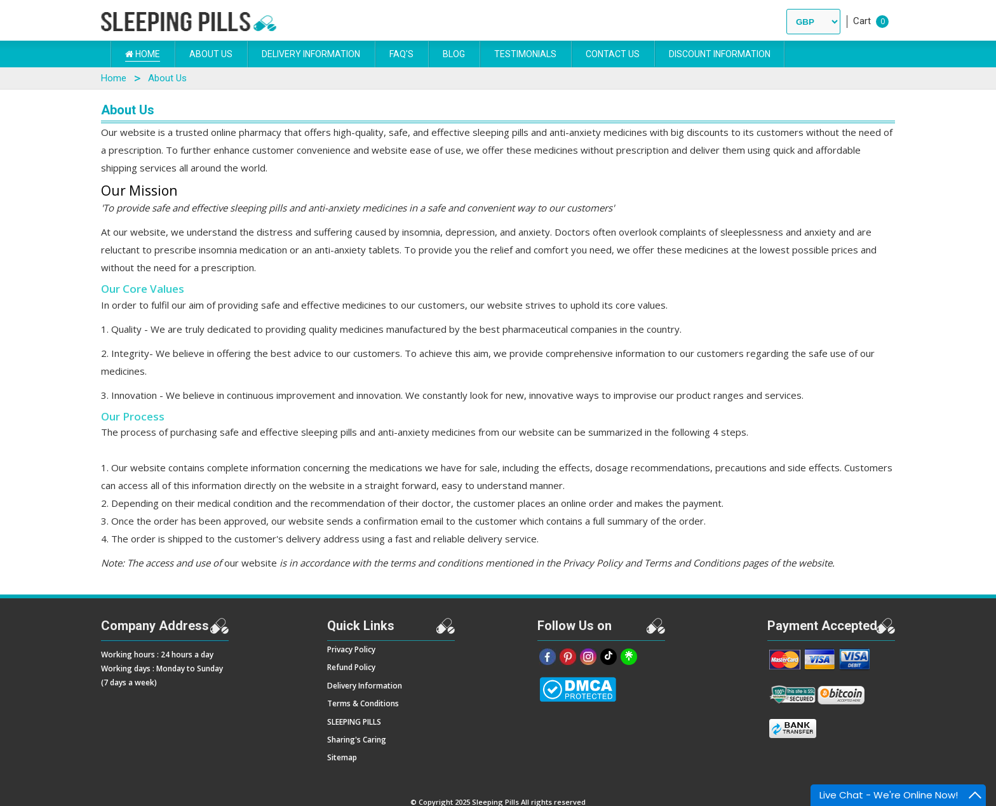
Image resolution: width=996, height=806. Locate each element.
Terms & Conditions (363, 703)
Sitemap (342, 757)
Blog (454, 54)
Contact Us (613, 54)
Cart (862, 21)
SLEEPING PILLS (354, 721)
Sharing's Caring (356, 739)
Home (142, 54)
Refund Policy (351, 667)
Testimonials (525, 54)
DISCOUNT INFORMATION (720, 54)
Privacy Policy (351, 649)
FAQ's (401, 54)
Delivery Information (311, 54)
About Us (210, 54)
